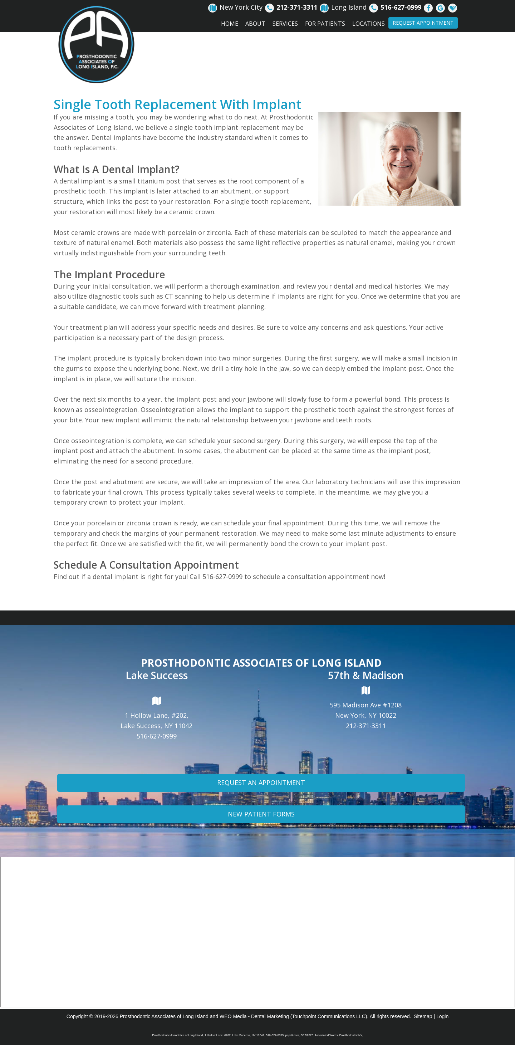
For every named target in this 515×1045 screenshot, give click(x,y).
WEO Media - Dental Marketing (254, 1016)
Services (285, 24)
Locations (368, 24)
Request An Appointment (261, 793)
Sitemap (423, 1016)
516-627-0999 (157, 736)
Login (442, 1016)
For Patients (325, 24)
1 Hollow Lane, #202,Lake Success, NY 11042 (156, 713)
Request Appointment (423, 22)
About (255, 24)
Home (229, 24)
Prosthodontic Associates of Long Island (164, 1016)
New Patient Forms (261, 824)
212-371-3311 (366, 725)
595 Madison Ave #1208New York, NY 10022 (366, 703)
